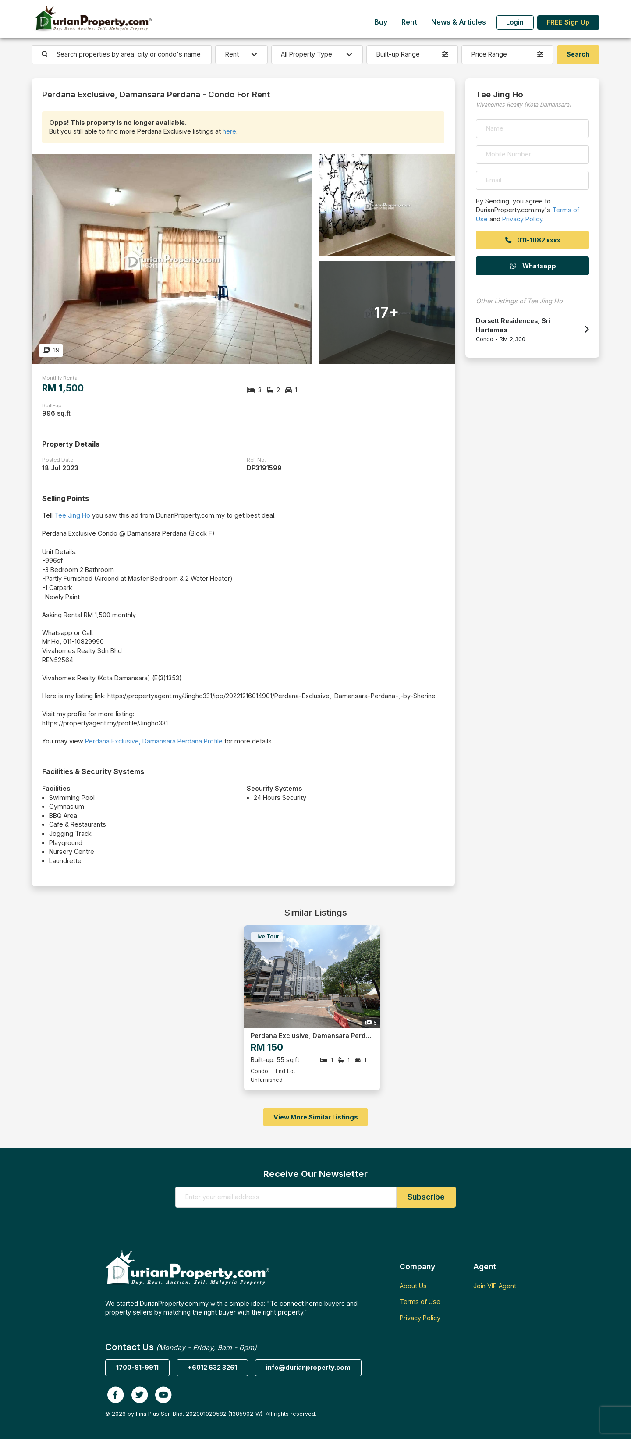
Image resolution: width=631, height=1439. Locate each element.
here (229, 131)
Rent (409, 22)
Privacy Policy (522, 219)
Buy (380, 22)
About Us (413, 1286)
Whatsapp (532, 266)
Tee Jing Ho (72, 515)
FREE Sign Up (568, 22)
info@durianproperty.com (308, 1367)
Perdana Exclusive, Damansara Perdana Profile (154, 741)
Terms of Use (420, 1301)
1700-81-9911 (137, 1367)
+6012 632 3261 (212, 1367)
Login (515, 22)
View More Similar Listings (315, 1117)
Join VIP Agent (494, 1286)
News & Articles (458, 22)
